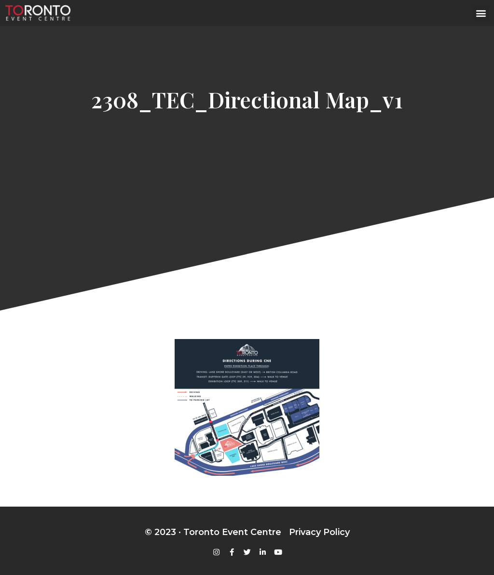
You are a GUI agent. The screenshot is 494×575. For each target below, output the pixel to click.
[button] (481, 13)
